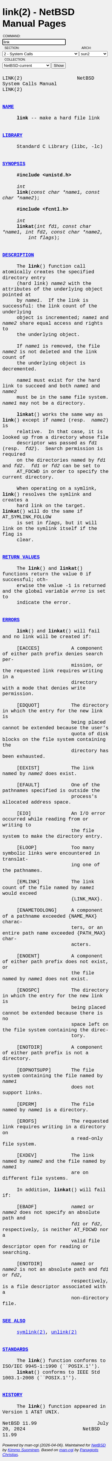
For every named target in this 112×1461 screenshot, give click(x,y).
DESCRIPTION (18, 255)
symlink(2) (31, 1332)
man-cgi (66, 1450)
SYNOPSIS (13, 164)
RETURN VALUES (21, 557)
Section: (13, 48)
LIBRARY (12, 135)
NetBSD (98, 1445)
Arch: (89, 48)
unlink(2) (64, 1332)
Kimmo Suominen (23, 1450)
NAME (8, 107)
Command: (13, 36)
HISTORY (12, 1395)
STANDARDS (15, 1349)
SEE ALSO (13, 1321)
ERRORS (11, 620)
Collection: (15, 59)
